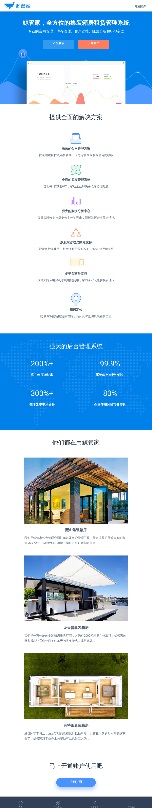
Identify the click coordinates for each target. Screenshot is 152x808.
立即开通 (76, 781)
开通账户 (140, 6)
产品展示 (59, 43)
